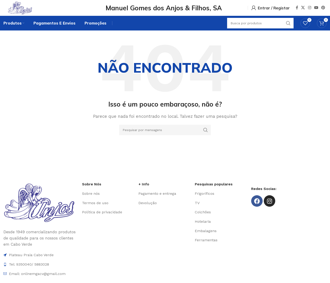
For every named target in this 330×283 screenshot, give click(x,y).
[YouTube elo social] (316, 10)
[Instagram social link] (309, 10)
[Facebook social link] (297, 10)
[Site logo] (30, 10)
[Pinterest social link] (323, 10)
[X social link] (303, 10)
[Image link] (40, 208)
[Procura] (165, 136)
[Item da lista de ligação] (108, 200)
